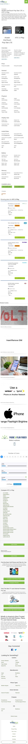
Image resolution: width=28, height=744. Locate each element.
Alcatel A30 (5, 509)
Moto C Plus (5, 518)
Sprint (2, 662)
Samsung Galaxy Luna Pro (8, 527)
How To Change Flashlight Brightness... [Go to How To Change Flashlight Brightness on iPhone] (8, 427)
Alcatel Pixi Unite (6, 515)
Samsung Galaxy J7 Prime (8, 530)
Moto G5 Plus (5, 503)
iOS (2, 710)
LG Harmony (5, 520)
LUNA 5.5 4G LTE (6, 536)
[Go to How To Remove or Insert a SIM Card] (14, 340)
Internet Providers (5, 692)
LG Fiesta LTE (6, 526)
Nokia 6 (4, 495)
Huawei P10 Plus (6, 535)
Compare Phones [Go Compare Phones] (14, 582)
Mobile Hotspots (4, 685)
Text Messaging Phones (20, 701)
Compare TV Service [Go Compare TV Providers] (14, 606)
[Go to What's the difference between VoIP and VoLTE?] (14, 315)
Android (3, 709)
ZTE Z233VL (5, 524)
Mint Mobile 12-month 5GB (14, 203)
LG (16, 674)
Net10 (16, 664)
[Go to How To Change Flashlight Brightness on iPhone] (14, 416)
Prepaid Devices (18, 700)
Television (17, 692)
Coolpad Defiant (6, 497)
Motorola (3, 676)
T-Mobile (17, 662)
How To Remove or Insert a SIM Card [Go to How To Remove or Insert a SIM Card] (7, 352)
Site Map (14, 739)
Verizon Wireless (5, 660)
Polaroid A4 (5, 498)
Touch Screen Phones (6, 701)
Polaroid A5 (5, 517)
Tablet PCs (17, 685)
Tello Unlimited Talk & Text (13, 223)
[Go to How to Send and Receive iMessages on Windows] (14, 365)
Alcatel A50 (5, 512)
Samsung (3, 678)
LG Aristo (5, 501)
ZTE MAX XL (5, 500)
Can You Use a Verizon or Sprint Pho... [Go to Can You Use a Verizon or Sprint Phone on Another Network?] (7, 402)
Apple (2, 673)
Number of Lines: (14, 453)
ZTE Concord (5, 533)
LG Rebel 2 (5, 508)
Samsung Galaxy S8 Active (8, 506)
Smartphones (4, 700)
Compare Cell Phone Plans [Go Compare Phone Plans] (14, 579)
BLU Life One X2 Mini (7, 514)
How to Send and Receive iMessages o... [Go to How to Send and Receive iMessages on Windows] (8, 377)
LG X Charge (5, 492)
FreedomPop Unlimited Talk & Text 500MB (13, 264)
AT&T (16, 660)
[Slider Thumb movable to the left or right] (7, 466)
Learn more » (4, 59)
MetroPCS (3, 665)
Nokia (16, 676)
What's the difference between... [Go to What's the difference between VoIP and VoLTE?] (6, 326)
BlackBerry (17, 673)
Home (14, 726)
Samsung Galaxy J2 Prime (8, 532)
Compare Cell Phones (4, 3)
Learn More (14, 544)
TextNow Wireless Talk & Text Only (13, 243)
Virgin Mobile (4, 664)
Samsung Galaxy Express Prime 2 (9, 529)
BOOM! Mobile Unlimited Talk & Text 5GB (13, 284)
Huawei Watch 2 (6, 494)
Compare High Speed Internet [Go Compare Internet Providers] (14, 609)
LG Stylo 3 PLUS (6, 511)
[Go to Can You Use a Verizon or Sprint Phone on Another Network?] (14, 391)
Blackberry (17, 709)
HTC (2, 674)
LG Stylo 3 (5, 523)
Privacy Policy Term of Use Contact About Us (14, 733)
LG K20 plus (5, 521)
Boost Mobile (18, 665)
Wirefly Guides (14, 716)
